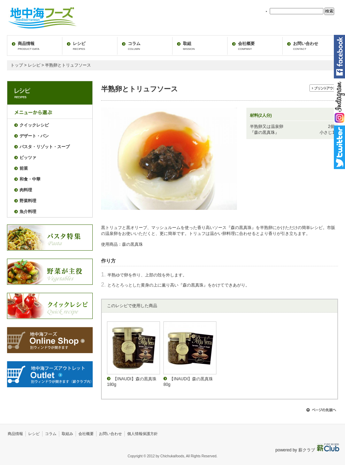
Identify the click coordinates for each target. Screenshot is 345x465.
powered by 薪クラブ (295, 450)
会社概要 (246, 46)
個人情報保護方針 (142, 434)
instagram (339, 102)
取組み (67, 434)
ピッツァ (28, 157)
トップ (16, 65)
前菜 (24, 168)
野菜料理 (28, 200)
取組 (189, 46)
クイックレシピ (34, 125)
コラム (134, 46)
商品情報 (28, 46)
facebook (339, 56)
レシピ (79, 46)
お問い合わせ (305, 46)
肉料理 (26, 190)
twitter (339, 147)
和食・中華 (30, 179)
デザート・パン (34, 136)
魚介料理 (28, 211)
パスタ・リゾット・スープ (45, 146)
